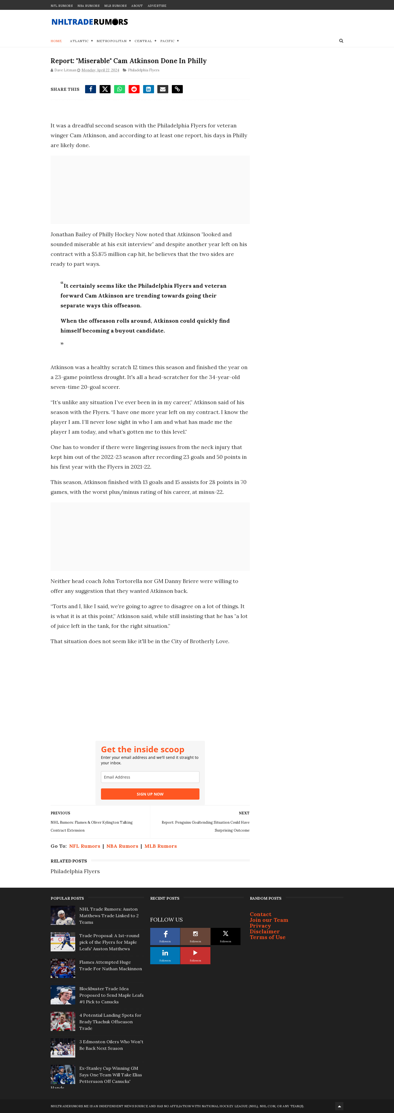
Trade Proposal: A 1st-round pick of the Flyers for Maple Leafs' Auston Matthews (109, 942)
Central (143, 41)
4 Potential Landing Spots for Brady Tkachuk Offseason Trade (110, 1021)
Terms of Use (268, 937)
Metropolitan (111, 41)
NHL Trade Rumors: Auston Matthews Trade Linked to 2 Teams (109, 915)
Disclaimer (265, 931)
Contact (260, 914)
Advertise (157, 6)
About (137, 6)
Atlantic (79, 41)
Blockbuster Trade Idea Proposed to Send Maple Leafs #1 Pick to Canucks (111, 995)
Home (56, 41)
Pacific (167, 41)
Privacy (260, 925)
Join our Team (269, 919)
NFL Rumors (62, 6)
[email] (150, 777)
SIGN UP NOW (150, 794)
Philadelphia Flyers (144, 70)
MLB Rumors (115, 6)
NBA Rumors (88, 6)
